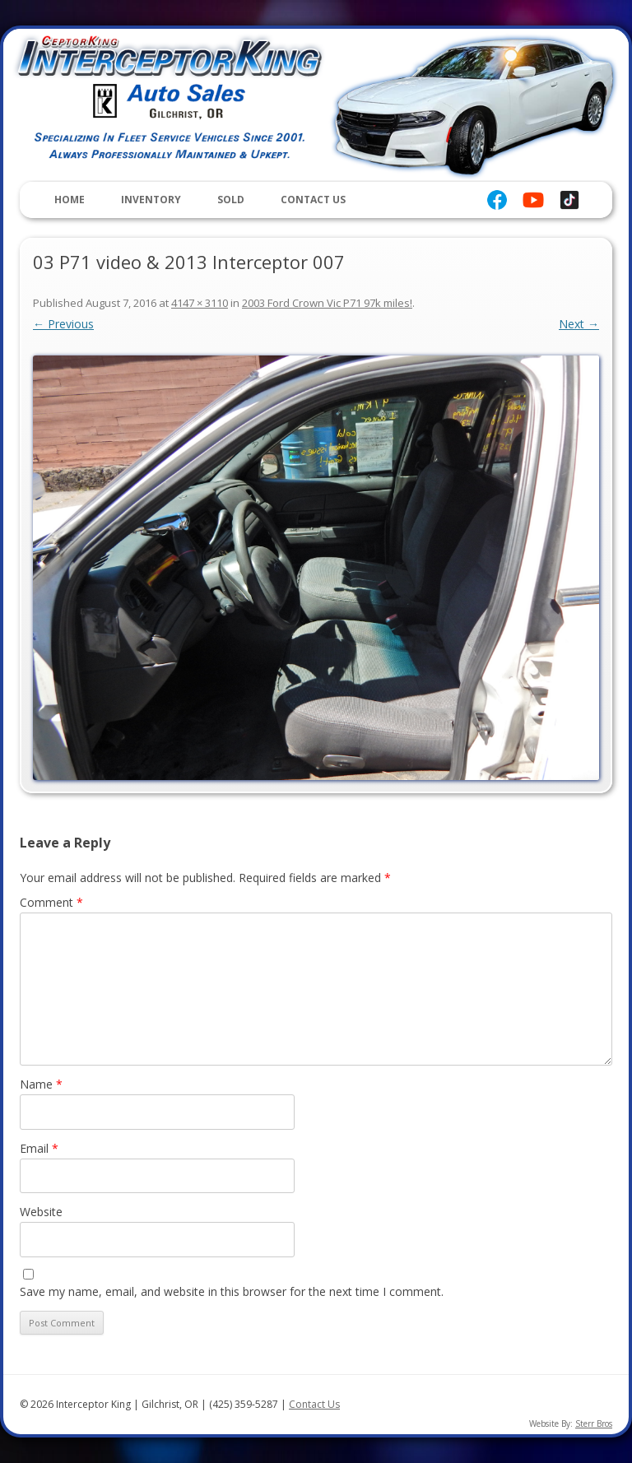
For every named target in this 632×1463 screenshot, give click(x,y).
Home (69, 200)
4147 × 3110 (199, 302)
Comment (51, 902)
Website (41, 1211)
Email (39, 1148)
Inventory (151, 200)
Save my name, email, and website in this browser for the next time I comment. (232, 1291)
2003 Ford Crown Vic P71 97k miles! (327, 302)
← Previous (63, 324)
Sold (230, 200)
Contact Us (313, 200)
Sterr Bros (593, 1423)
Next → (579, 324)
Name (41, 1084)
